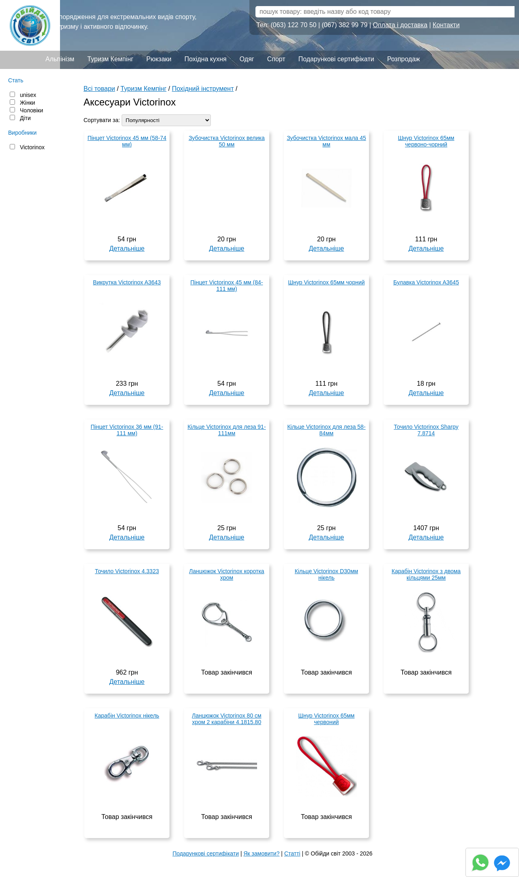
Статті (292, 853)
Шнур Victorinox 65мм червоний (326, 718)
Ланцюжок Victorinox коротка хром (226, 574)
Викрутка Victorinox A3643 (127, 282)
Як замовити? (261, 853)
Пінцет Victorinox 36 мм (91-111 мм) (126, 429)
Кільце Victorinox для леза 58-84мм (326, 429)
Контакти (446, 24)
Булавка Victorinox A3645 (426, 282)
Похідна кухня (205, 59)
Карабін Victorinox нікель (126, 715)
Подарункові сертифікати (336, 59)
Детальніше (126, 248)
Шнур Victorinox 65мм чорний (326, 282)
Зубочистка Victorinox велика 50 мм (227, 141)
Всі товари (99, 88)
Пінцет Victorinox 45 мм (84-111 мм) (226, 285)
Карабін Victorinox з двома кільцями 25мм (426, 574)
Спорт (276, 59)
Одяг (247, 59)
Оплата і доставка (400, 24)
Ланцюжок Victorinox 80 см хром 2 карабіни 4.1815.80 (226, 718)
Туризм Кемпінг (110, 59)
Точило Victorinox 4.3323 (127, 571)
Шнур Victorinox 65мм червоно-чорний (426, 141)
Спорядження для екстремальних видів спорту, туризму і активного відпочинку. (125, 21)
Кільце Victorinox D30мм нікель (326, 574)
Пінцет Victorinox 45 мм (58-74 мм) (127, 141)
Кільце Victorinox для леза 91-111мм (226, 429)
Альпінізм (59, 59)
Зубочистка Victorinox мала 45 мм (326, 141)
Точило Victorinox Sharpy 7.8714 (426, 429)
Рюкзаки (159, 59)
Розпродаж (403, 59)
